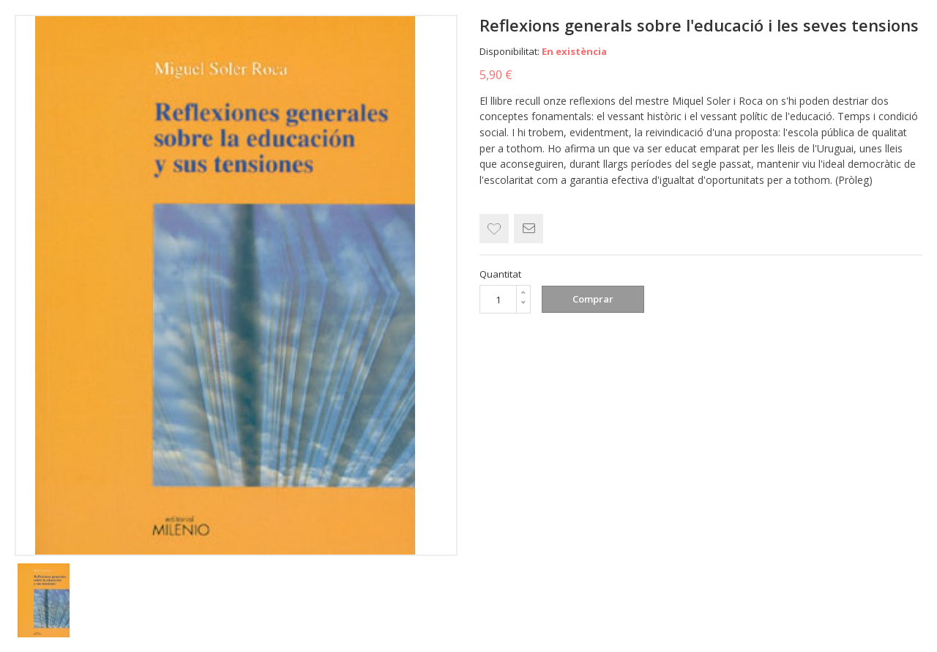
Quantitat (500, 274)
